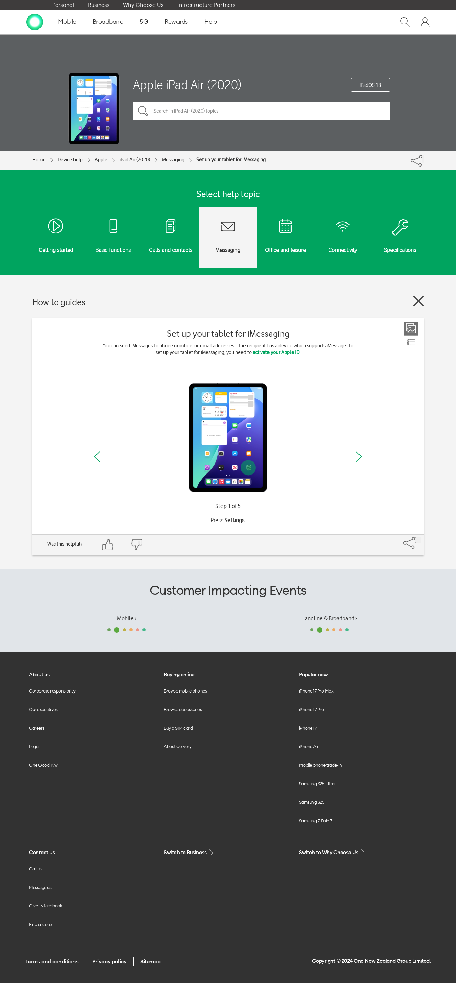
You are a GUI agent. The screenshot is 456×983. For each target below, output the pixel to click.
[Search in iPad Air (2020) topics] (261, 111)
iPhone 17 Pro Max (316, 691)
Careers (36, 728)
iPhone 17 (308, 728)
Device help (70, 160)
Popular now (313, 674)
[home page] (34, 21)
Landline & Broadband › (329, 618)
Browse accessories (183, 709)
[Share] (423, 159)
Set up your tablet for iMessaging (231, 160)
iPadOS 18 (370, 85)
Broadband (108, 21)
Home (39, 160)
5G (144, 21)
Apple (101, 160)
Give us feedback (45, 905)
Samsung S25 (311, 802)
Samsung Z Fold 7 (315, 820)
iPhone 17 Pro (311, 709)
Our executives (43, 709)
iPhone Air (309, 746)
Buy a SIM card (178, 728)
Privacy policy (109, 961)
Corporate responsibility (52, 691)
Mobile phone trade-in (320, 765)
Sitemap (150, 961)
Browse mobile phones (185, 691)
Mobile (67, 21)
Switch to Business (189, 852)
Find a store (40, 924)
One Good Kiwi (43, 765)
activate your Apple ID (276, 352)
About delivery (177, 746)
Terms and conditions (51, 961)
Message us (40, 887)
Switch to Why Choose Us (332, 852)
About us (39, 674)
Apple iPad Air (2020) (187, 84)
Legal (34, 746)
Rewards (176, 21)
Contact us (42, 852)
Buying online (179, 674)
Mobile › (126, 618)
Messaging (173, 160)
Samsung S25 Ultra (317, 783)
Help (210, 21)
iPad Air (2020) (134, 160)
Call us (35, 868)
